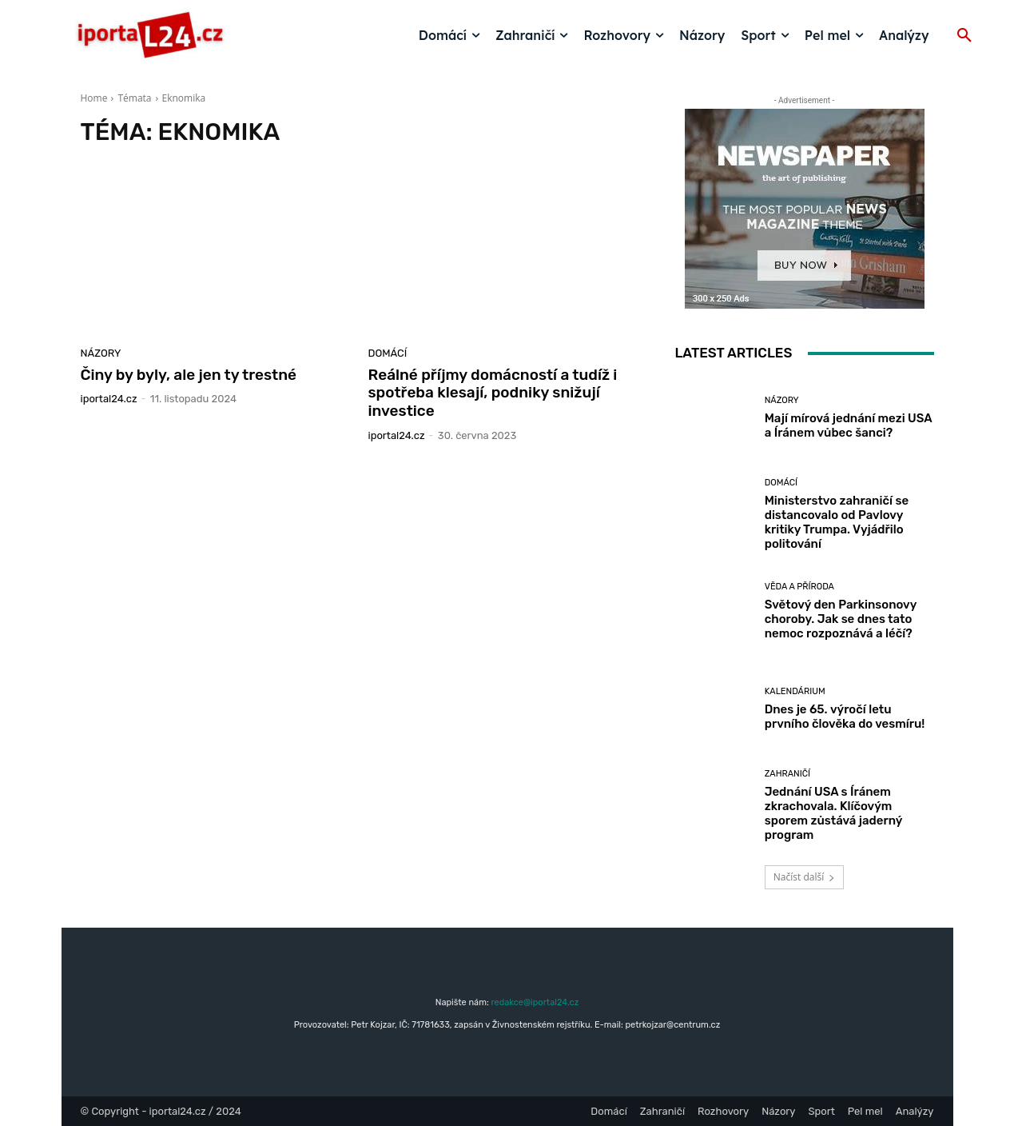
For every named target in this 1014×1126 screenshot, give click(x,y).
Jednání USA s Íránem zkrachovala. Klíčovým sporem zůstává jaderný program (834, 813)
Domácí (388, 353)
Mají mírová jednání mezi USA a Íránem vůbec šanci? (848, 425)
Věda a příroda (799, 586)
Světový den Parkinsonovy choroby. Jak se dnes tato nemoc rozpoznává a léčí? (841, 619)
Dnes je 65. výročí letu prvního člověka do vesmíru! (845, 716)
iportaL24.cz (109, 399)
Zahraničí (787, 773)
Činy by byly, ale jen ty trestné (189, 374)
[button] (964, 36)
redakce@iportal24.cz (535, 1002)
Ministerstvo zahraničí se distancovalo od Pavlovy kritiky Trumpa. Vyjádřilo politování (837, 522)
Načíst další (804, 877)
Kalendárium (795, 691)
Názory (101, 353)
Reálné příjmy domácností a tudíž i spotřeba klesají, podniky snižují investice (493, 393)
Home (94, 98)
